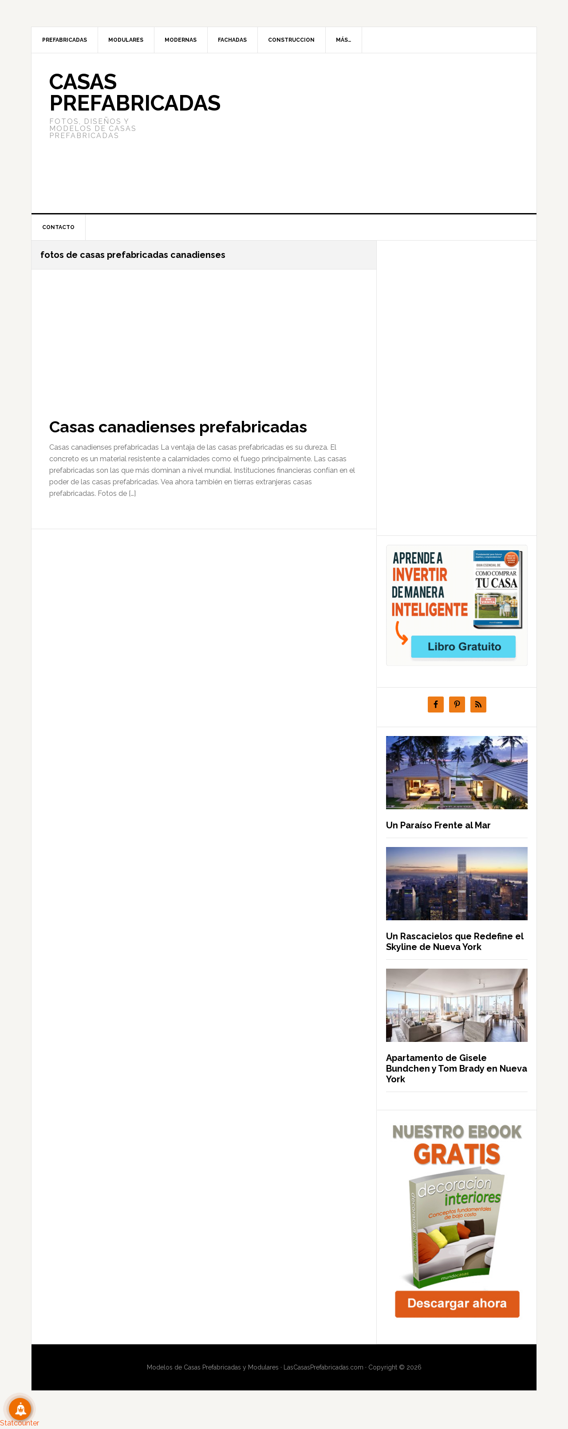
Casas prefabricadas (135, 92)
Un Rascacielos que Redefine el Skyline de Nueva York (454, 941)
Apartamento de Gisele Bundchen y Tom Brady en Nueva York (456, 1069)
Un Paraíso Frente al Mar (438, 825)
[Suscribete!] (20, 1409)
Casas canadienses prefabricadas (178, 426)
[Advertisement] (350, 133)
